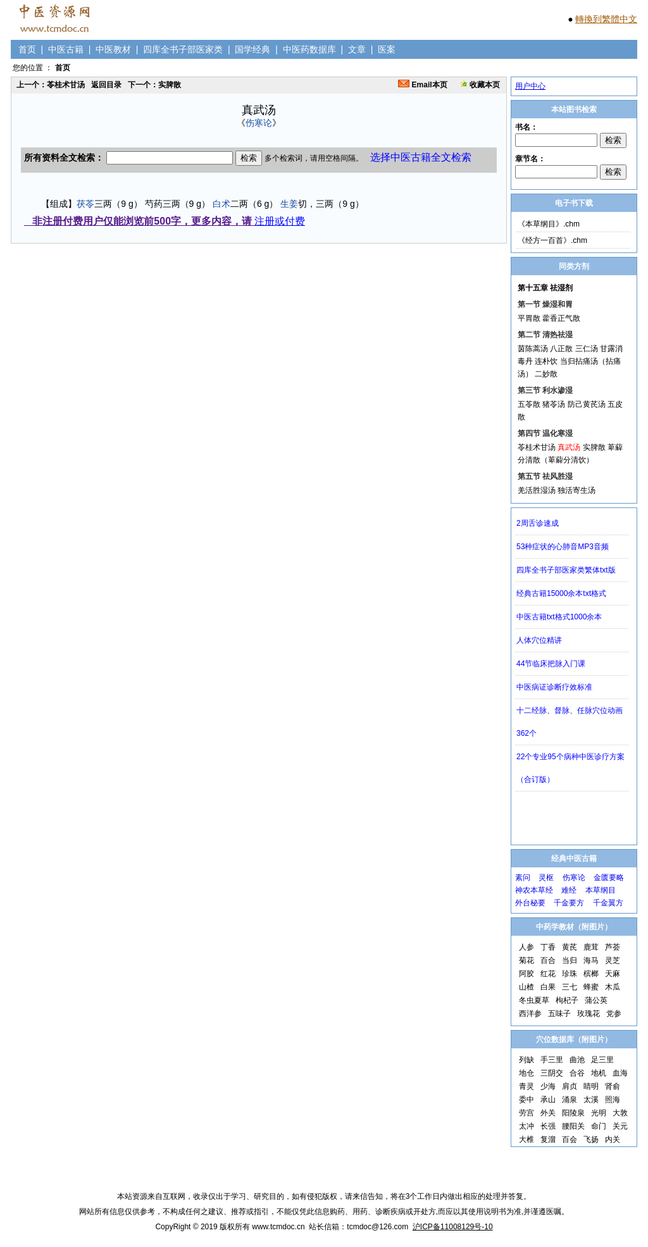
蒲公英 (596, 1000)
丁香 (548, 947)
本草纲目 (600, 890)
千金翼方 (608, 902)
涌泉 (569, 1099)
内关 (612, 1139)
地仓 (526, 1073)
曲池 (577, 1059)
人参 (526, 947)
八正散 (561, 348)
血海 (620, 1073)
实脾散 (594, 447)
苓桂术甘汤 (537, 447)
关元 (620, 1126)
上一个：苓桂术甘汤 (50, 84)
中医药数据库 (309, 49)
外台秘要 (530, 902)
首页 (27, 49)
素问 (522, 877)
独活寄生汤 (576, 490)
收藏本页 (480, 84)
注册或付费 (279, 221)
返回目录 (106, 84)
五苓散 (529, 404)
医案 (387, 49)
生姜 (289, 204)
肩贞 (569, 1086)
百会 (569, 1139)
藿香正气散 (561, 318)
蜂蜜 (591, 987)
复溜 (548, 1139)
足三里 (602, 1059)
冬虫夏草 (534, 1000)
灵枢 (546, 877)
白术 (221, 204)
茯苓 (85, 204)
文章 (357, 49)
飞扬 (591, 1139)
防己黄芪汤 (587, 404)
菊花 (526, 960)
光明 (598, 1112)
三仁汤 (586, 348)
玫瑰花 (588, 1013)
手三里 (551, 1059)
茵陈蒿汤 (533, 348)
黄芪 (569, 947)
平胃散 (529, 318)
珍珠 (569, 973)
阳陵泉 (573, 1112)
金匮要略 (609, 877)
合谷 (577, 1073)
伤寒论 (259, 123)
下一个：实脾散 (154, 84)
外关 (548, 1112)
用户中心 (530, 86)
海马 (591, 960)
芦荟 (612, 947)
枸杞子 (567, 1000)
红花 (548, 973)
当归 (569, 960)
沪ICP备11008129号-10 (453, 1226)
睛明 (591, 1086)
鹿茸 (591, 947)
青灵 (526, 1086)
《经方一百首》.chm (552, 240)
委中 (526, 1099)
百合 (548, 960)
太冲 (526, 1126)
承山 (548, 1099)
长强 (548, 1126)
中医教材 (113, 49)
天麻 (612, 973)
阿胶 (526, 973)
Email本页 (422, 84)
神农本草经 (534, 890)
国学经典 (252, 49)
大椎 (526, 1139)
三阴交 (551, 1073)
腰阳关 (573, 1126)
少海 (548, 1086)
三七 (569, 987)
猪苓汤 (553, 404)
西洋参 (530, 1013)
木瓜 (612, 987)
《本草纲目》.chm (549, 224)
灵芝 (612, 960)
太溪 (591, 1099)
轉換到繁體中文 (606, 19)
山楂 (526, 987)
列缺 (526, 1059)
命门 (598, 1126)
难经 (568, 890)
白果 (548, 987)
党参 (613, 1013)
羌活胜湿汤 (537, 490)
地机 (598, 1073)
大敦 (620, 1112)
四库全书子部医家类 (183, 49)
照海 (612, 1099)
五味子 (559, 1013)
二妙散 (546, 373)
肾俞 (612, 1086)
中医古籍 (66, 49)
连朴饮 (546, 361)
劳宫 (526, 1112)
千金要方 (569, 902)
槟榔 (591, 973)
